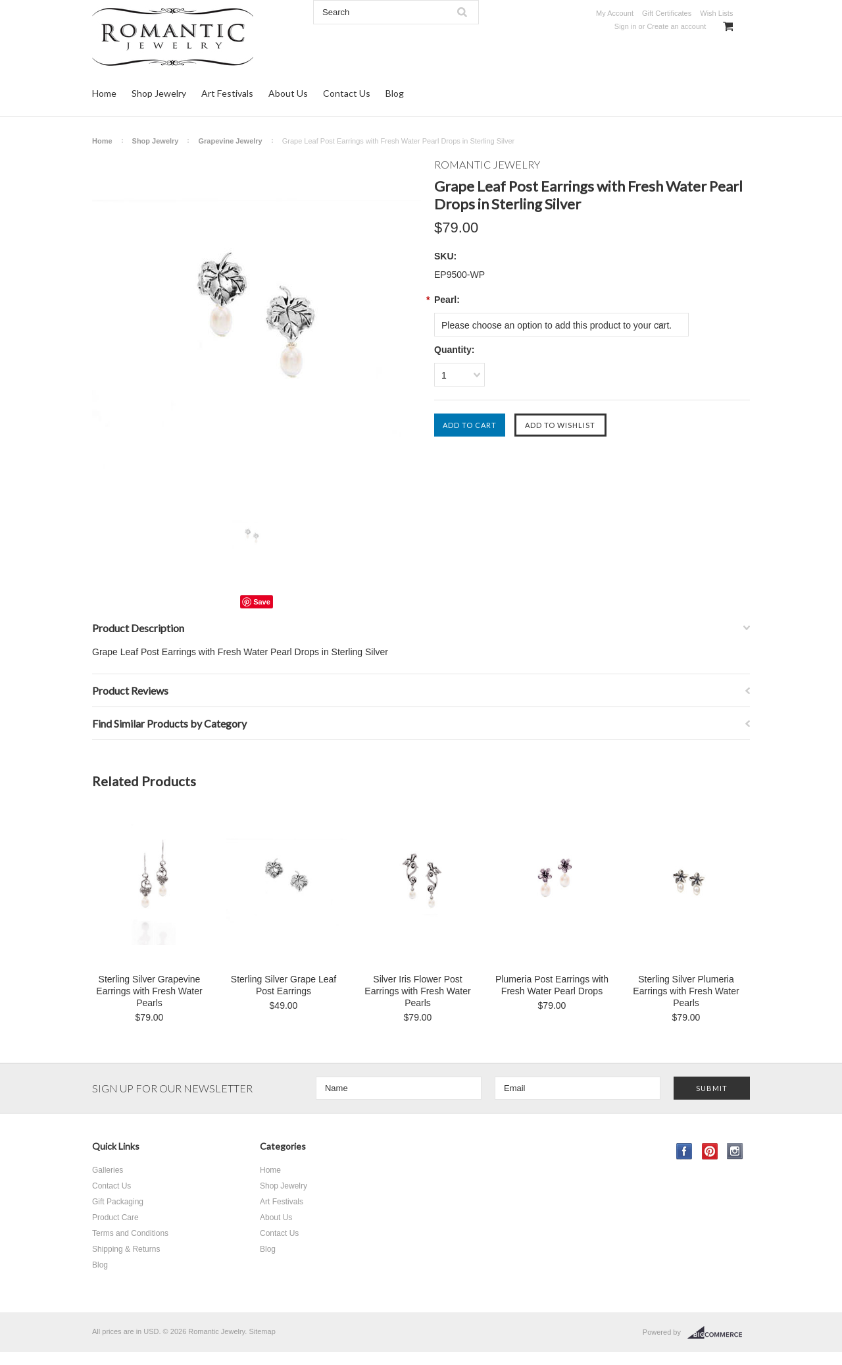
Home (104, 93)
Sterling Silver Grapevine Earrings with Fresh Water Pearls (149, 991)
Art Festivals (227, 93)
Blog (394, 93)
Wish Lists (716, 13)
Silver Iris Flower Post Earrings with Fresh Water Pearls (417, 991)
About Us (288, 93)
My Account (614, 13)
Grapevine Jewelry (230, 141)
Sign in (625, 26)
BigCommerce (718, 1332)
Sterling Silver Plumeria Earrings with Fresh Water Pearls (686, 991)
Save (261, 602)
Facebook (684, 1151)
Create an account (676, 26)
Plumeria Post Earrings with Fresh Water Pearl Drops (551, 985)
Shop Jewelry (159, 93)
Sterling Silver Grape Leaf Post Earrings (283, 985)
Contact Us (346, 93)
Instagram (735, 1151)
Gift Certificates (666, 13)
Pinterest (710, 1151)
